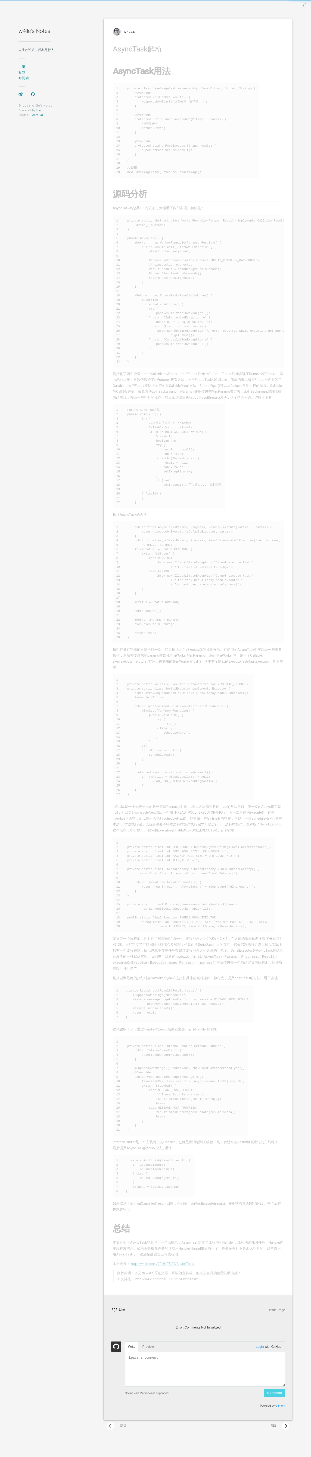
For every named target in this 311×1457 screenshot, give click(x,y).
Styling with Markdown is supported (146, 1399)
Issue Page (277, 1316)
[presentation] (111, 1432)
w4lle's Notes (34, 31)
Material (37, 115)
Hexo (39, 110)
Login (260, 1353)
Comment (274, 1399)
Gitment (280, 1412)
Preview (148, 1353)
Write (131, 1353)
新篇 (117, 1432)
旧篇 (279, 1432)
